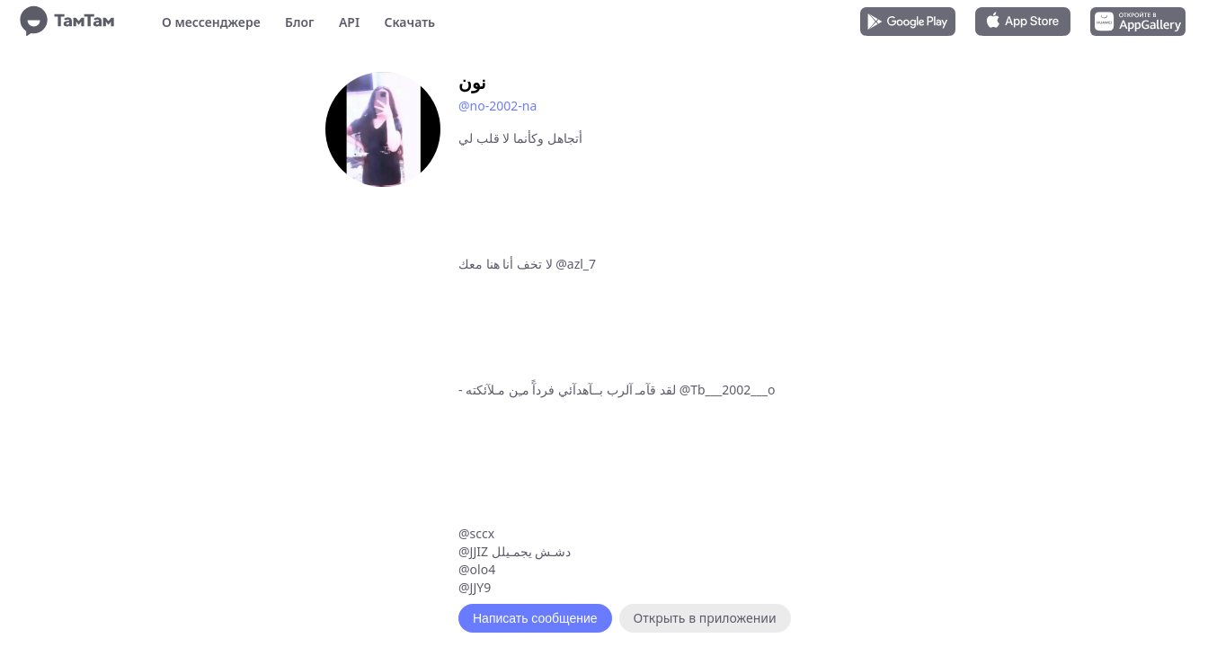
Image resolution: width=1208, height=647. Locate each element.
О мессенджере (211, 22)
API (349, 22)
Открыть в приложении (705, 617)
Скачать (409, 22)
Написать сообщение (535, 618)
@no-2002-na (497, 105)
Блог (299, 22)
